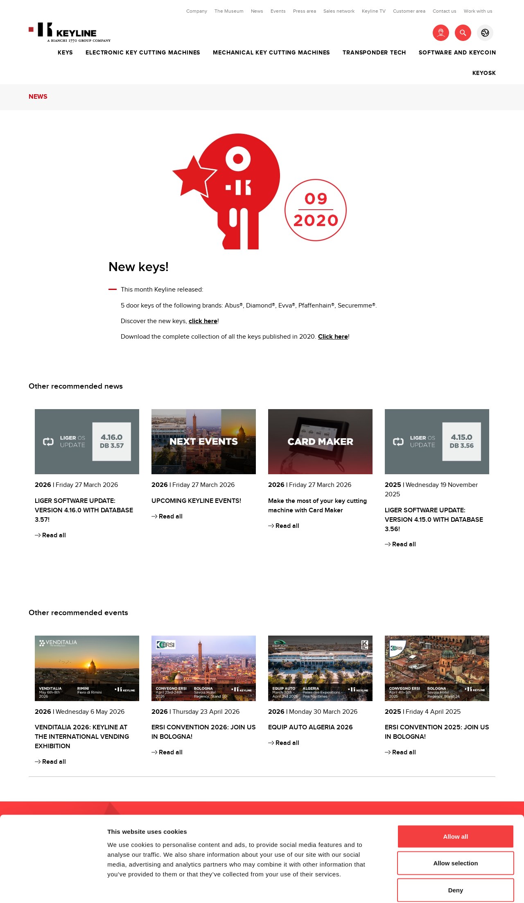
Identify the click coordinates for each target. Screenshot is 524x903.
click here (203, 321)
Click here (333, 337)
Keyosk (484, 73)
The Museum (229, 11)
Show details (430, 886)
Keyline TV (374, 11)
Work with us (478, 11)
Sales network (339, 11)
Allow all (455, 795)
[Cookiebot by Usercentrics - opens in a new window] (53, 887)
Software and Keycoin (457, 53)
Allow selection (455, 822)
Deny (455, 849)
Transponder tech (374, 53)
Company (196, 11)
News (257, 11)
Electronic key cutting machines (143, 53)
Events (278, 11)
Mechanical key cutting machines (271, 53)
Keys (65, 53)
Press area (304, 11)
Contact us (444, 11)
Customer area (409, 11)
